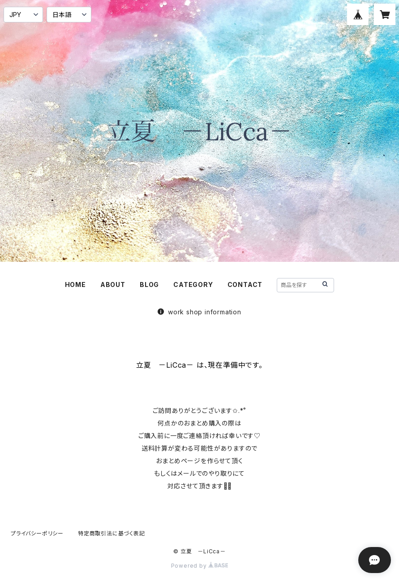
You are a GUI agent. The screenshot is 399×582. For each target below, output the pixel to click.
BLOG (149, 284)
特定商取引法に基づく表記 (111, 533)
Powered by (199, 565)
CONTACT (245, 284)
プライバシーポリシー (37, 533)
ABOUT (112, 284)
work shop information (199, 312)
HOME (75, 284)
